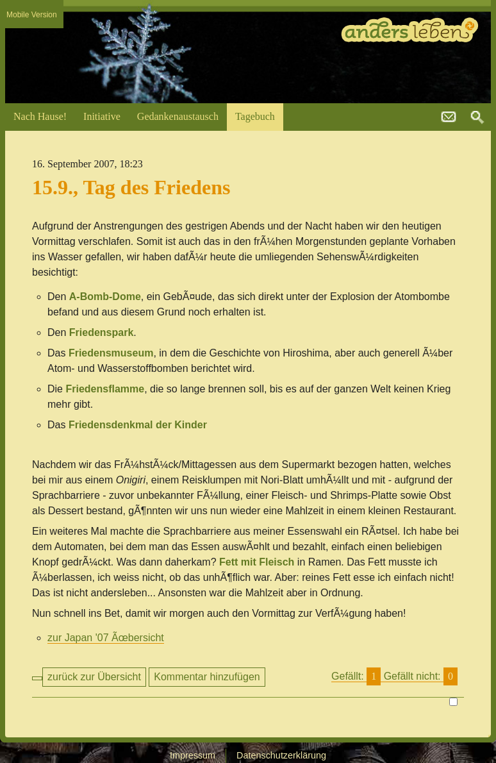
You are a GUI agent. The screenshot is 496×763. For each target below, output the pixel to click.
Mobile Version (31, 14)
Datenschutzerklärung (281, 755)
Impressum (192, 755)
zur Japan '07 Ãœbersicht (105, 637)
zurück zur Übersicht (94, 676)
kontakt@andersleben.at (448, 117)
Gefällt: (394, 676)
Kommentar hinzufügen (207, 676)
